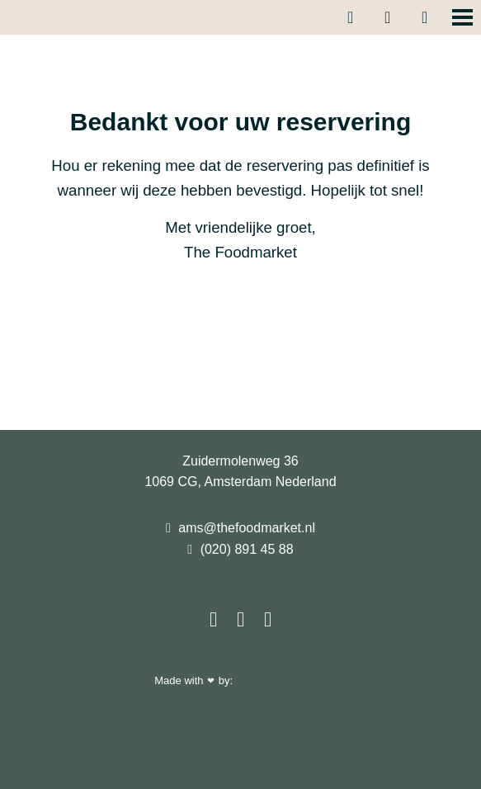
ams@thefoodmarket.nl (240, 528)
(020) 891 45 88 (240, 549)
